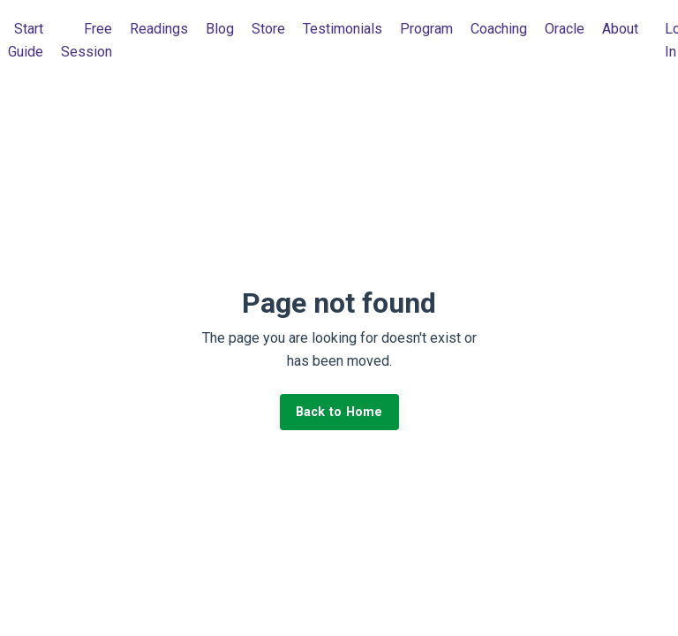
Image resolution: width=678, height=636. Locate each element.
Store (268, 28)
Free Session (86, 40)
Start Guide (25, 40)
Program (426, 28)
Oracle (564, 28)
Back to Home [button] (339, 412)
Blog (220, 28)
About (620, 28)
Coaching (499, 28)
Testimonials (342, 28)
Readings (159, 28)
